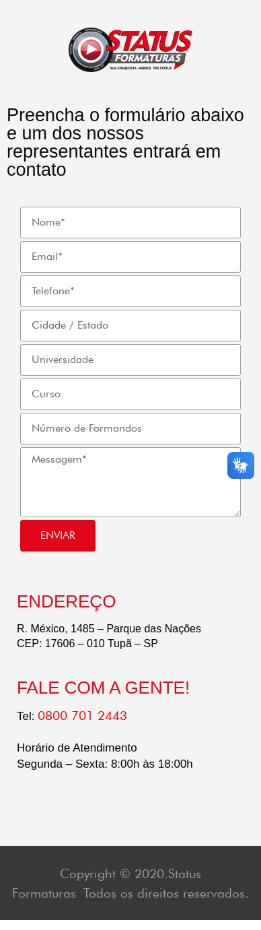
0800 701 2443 (82, 715)
